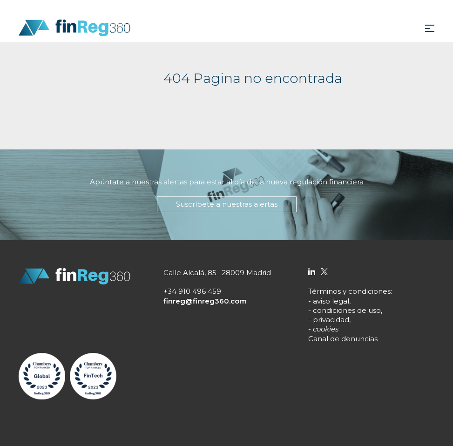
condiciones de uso (347, 310)
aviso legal (331, 301)
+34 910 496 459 (192, 291)
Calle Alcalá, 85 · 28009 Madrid (217, 272)
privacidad (331, 319)
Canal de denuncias (343, 338)
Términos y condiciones (349, 291)
